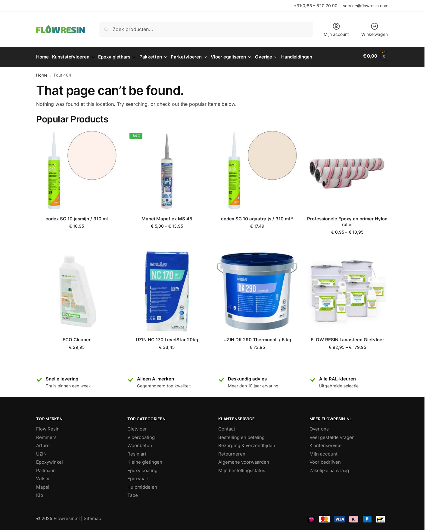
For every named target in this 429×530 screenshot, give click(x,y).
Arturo (43, 443)
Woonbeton (139, 443)
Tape (132, 493)
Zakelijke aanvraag (329, 468)
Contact (226, 427)
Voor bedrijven (325, 460)
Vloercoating (141, 435)
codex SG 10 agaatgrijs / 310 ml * (257, 216)
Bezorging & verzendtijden (246, 443)
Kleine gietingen (144, 460)
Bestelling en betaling (241, 435)
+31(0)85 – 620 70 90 (315, 5)
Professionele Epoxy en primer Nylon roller (347, 220)
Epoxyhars (138, 477)
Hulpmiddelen (142, 485)
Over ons (319, 427)
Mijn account (336, 29)
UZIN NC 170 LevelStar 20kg (167, 338)
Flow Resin (48, 427)
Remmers (46, 435)
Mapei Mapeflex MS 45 (166, 216)
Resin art (136, 452)
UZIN (41, 452)
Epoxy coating (142, 468)
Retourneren (231, 452)
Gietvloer (137, 427)
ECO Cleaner (77, 338)
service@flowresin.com (365, 5)
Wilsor (43, 477)
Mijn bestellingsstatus (241, 468)
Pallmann (46, 468)
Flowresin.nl (67, 516)
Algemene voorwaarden (243, 460)
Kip (39, 493)
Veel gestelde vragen (332, 435)
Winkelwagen (374, 29)
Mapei (42, 485)
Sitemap (92, 516)
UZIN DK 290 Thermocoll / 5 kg (257, 338)
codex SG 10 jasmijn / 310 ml (76, 216)
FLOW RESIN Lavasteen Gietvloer (347, 338)
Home (42, 73)
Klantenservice (325, 443)
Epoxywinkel (49, 460)
